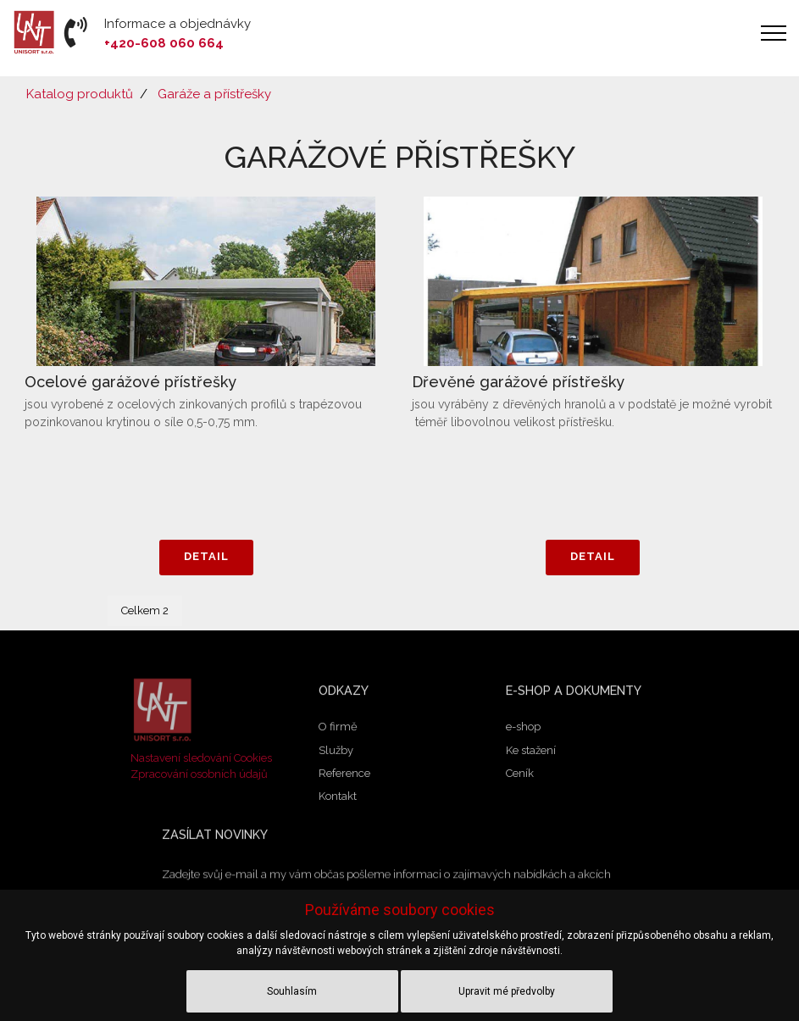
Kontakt (338, 799)
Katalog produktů (79, 94)
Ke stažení (531, 752)
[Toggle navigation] (774, 33)
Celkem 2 (145, 610)
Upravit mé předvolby (506, 991)
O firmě (338, 730)
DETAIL (206, 557)
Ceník (520, 776)
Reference (344, 776)
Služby (336, 752)
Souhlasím (292, 991)
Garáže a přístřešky (214, 94)
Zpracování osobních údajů (199, 774)
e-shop (523, 730)
